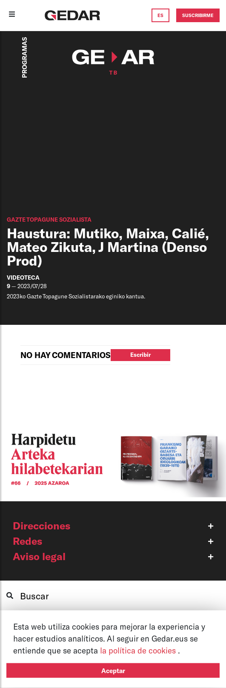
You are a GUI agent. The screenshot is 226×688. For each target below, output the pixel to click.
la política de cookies (139, 650)
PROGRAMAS (24, 57)
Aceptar (113, 670)
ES (160, 15)
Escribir (140, 354)
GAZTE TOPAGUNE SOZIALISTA (49, 220)
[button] (113, 525)
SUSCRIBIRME (198, 15)
